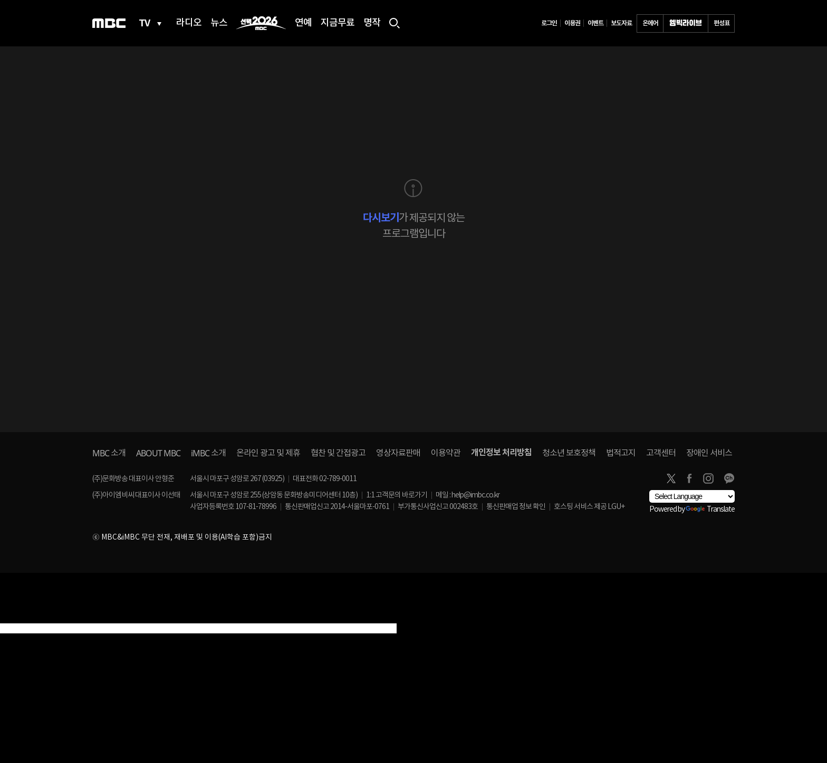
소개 (109, 453)
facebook (689, 478)
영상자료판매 (398, 453)
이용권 (572, 23)
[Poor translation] (26, 617)
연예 (303, 23)
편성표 (721, 23)
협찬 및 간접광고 (338, 453)
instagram (708, 478)
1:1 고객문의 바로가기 (396, 495)
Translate (710, 509)
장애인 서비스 (709, 453)
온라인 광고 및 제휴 (268, 453)
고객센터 (661, 453)
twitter (671, 478)
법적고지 (621, 453)
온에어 (650, 23)
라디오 (188, 23)
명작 (371, 23)
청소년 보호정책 (568, 453)
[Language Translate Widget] (692, 496)
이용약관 (445, 453)
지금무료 (337, 23)
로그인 (549, 23)
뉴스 (218, 23)
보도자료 (621, 23)
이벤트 (595, 23)
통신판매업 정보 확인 (515, 507)
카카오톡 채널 (729, 478)
